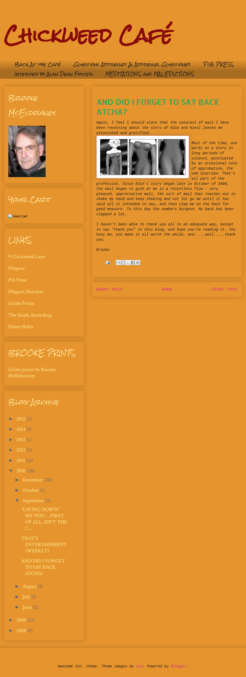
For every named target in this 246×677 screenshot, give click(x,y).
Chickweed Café (88, 35)
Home (167, 289)
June (28, 607)
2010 (21, 470)
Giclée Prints (21, 303)
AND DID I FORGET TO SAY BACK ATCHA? (43, 567)
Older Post (225, 289)
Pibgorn (16, 268)
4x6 (139, 666)
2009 (21, 620)
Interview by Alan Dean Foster (54, 74)
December (33, 480)
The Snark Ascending (30, 315)
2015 (21, 418)
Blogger (178, 666)
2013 (21, 439)
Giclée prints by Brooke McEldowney (32, 372)
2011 (21, 460)
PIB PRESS (218, 64)
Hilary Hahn (20, 326)
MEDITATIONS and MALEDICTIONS (149, 74)
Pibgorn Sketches (25, 291)
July (27, 596)
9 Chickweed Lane (26, 256)
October (31, 490)
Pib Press (17, 280)
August (30, 586)
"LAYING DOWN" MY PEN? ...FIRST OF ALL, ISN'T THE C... (44, 519)
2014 (21, 429)
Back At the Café (38, 64)
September (34, 500)
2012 (21, 450)
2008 (21, 630)
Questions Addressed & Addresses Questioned (132, 64)
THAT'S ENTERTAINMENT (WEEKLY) (44, 544)
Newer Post (109, 289)
